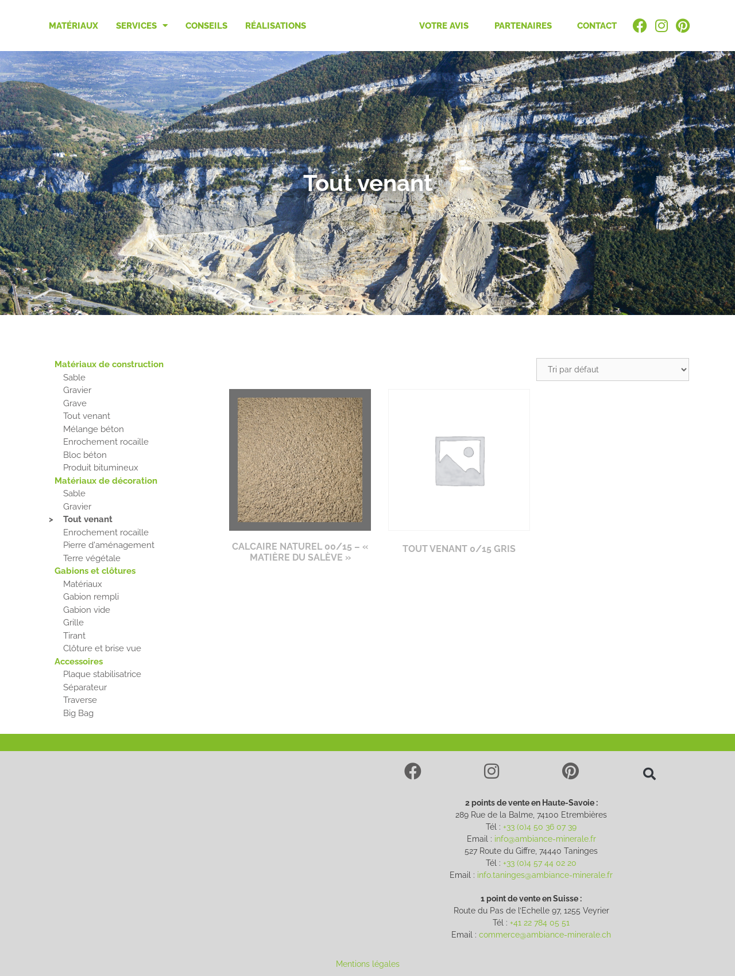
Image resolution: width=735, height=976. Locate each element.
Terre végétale (92, 558)
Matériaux (73, 26)
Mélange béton (93, 429)
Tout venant (86, 416)
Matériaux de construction (109, 364)
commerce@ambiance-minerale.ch (545, 934)
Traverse (80, 700)
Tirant (74, 636)
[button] (649, 774)
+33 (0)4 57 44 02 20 (540, 863)
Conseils (206, 26)
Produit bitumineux (100, 467)
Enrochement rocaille (106, 442)
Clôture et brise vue (102, 648)
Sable (74, 377)
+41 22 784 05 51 (540, 922)
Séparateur (85, 687)
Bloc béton (85, 455)
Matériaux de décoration (106, 481)
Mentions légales (368, 964)
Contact (597, 26)
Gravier (77, 390)
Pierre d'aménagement (108, 545)
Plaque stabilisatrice (102, 674)
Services (142, 25)
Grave (75, 403)
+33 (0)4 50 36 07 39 (540, 826)
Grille (73, 622)
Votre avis (444, 26)
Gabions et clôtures (95, 571)
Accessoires (79, 661)
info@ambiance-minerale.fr (545, 838)
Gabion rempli (91, 597)
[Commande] (612, 369)
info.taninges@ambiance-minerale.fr (545, 875)
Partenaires (523, 26)
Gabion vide (86, 610)
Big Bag (78, 713)
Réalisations (275, 26)
